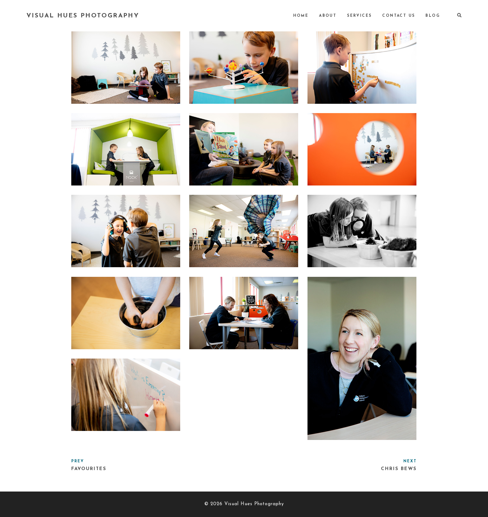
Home (301, 16)
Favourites (88, 469)
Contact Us (398, 16)
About (327, 16)
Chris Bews (399, 469)
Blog (432, 16)
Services (359, 16)
